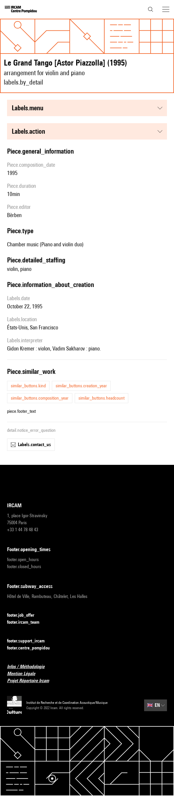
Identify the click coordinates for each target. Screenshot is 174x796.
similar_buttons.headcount (101, 398)
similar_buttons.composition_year (40, 398)
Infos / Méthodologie (29, 667)
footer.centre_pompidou (32, 648)
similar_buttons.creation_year (81, 385)
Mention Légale (24, 674)
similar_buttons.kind (28, 385)
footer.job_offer (24, 615)
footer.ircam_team (26, 622)
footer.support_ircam (29, 641)
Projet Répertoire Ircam (31, 681)
